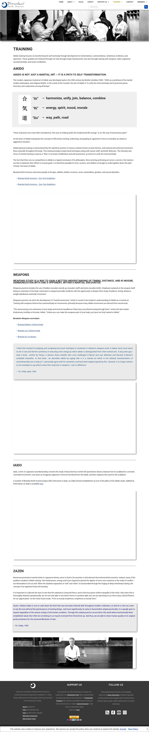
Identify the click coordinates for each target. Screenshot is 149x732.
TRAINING (117, 2)
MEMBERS (142, 2)
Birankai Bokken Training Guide (30, 324)
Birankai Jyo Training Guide (29, 331)
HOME (61, 2)
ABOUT (70, 2)
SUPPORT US (103, 2)
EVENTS (90, 2)
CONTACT (129, 2)
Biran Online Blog (113, 695)
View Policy (133, 729)
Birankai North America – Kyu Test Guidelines (36, 178)
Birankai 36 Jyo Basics (27, 337)
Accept (123, 729)
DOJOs (81, 2)
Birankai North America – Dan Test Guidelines (36, 184)
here (41, 484)
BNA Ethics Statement (30, 716)
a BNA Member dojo (32, 710)
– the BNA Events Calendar (32, 713)
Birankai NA (31, 707)
